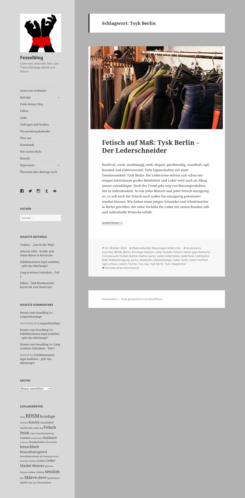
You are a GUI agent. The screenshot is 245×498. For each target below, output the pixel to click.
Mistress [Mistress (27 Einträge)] (49, 466)
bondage (137, 252)
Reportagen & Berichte (166, 248)
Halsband (204, 252)
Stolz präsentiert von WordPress (141, 299)
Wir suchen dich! (31, 151)
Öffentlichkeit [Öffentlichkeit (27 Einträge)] (44, 482)
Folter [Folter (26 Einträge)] (32, 433)
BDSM (118, 252)
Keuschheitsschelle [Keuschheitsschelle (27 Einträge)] (29, 456)
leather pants (147, 256)
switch (123, 264)
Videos (24, 111)
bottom (149, 252)
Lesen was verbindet (33, 90)
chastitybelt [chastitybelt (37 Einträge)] (47, 422)
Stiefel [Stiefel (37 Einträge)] (23, 482)
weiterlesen (112, 223)
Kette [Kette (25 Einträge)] (54, 442)
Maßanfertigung (119, 260)
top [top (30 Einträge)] (34, 482)
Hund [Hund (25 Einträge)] (49, 442)
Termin (132, 264)
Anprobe (107, 252)
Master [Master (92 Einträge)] (25, 465)
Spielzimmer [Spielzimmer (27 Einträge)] (53, 478)
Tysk (167, 264)
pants (134, 260)
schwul (113, 264)
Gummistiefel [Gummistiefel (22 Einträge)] (36, 438)
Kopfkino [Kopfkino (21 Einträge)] (33, 461)
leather (133, 256)
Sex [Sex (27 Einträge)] (22, 478)
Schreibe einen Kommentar (122, 268)
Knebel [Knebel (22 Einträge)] (55, 456)
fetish (187, 252)
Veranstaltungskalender (35, 131)
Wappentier (179, 264)
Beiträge (25, 97)
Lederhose (187, 256)
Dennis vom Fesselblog (34, 312)
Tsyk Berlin (156, 264)
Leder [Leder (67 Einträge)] (50, 460)
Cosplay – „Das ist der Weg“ (37, 245)
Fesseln (167, 252)
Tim (140, 264)
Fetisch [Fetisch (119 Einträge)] (50, 427)
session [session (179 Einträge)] (52, 471)
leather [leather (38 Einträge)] (41, 460)
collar (158, 252)
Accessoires (193, 248)
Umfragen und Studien (34, 124)
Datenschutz (110, 299)
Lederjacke (202, 256)
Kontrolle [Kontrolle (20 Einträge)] (24, 461)
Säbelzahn (145, 260)
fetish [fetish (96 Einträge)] (24, 432)
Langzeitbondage (31, 316)
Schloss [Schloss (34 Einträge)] (40, 472)
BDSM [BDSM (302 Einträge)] (32, 416)
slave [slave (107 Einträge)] (41, 477)
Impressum (27, 165)
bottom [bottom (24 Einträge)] (23, 422)
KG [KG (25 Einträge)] (41, 456)
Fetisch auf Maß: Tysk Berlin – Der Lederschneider (150, 146)
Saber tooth (180, 260)
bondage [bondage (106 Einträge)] (47, 416)
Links (23, 118)
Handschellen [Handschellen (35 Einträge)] (37, 442)
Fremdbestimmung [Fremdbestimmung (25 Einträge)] (45, 433)
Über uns (25, 138)
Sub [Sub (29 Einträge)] (30, 482)
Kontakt (25, 158)
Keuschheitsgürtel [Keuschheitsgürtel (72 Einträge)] (33, 452)
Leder (160, 256)
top (146, 264)
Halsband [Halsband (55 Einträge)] (50, 438)
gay (194, 252)
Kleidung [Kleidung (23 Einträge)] (47, 456)
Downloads (27, 145)
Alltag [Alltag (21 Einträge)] (22, 417)
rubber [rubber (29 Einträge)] (32, 472)
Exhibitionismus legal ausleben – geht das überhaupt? (37, 359)
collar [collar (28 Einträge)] (36, 427)
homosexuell (110, 256)
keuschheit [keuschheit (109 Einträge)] (29, 446)
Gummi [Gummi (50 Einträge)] (25, 438)
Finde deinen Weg (31, 104)
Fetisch (177, 252)
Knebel (123, 256)
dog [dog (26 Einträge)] (41, 428)
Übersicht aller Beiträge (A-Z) (38, 172)
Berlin (126, 252)
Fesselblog (31, 57)
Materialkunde (141, 248)
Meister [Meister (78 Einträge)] (38, 465)
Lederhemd (172, 256)
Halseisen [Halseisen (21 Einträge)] (24, 442)
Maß (105, 260)
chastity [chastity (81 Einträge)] (33, 422)
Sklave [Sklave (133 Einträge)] (30, 477)
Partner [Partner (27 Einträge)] (24, 472)
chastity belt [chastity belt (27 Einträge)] (26, 427)
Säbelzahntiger (163, 260)
